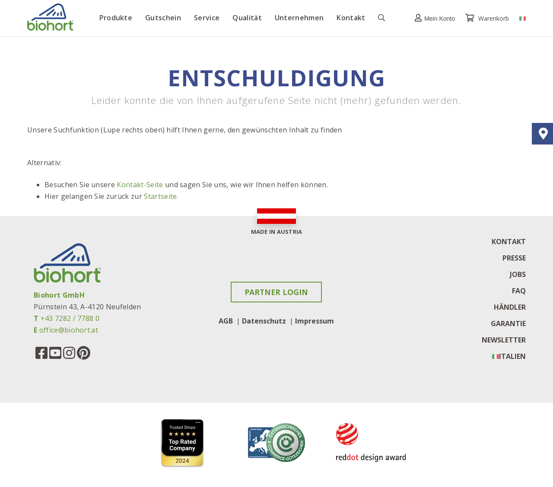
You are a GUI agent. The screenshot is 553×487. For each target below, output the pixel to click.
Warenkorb (488, 18)
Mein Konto (432, 18)
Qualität (247, 17)
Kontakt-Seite (140, 184)
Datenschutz (264, 321)
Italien (512, 356)
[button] (432, 18)
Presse (514, 258)
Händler (510, 307)
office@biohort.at (68, 330)
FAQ (519, 290)
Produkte (116, 17)
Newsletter (504, 340)
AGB (226, 321)
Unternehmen (299, 17)
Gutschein (163, 17)
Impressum (314, 321)
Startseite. (161, 196)
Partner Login (276, 292)
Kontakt (351, 17)
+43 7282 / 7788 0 (70, 318)
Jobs (518, 274)
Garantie (508, 323)
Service (206, 17)
